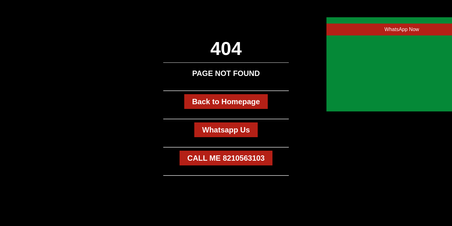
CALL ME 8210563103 (226, 158)
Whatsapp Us (226, 130)
